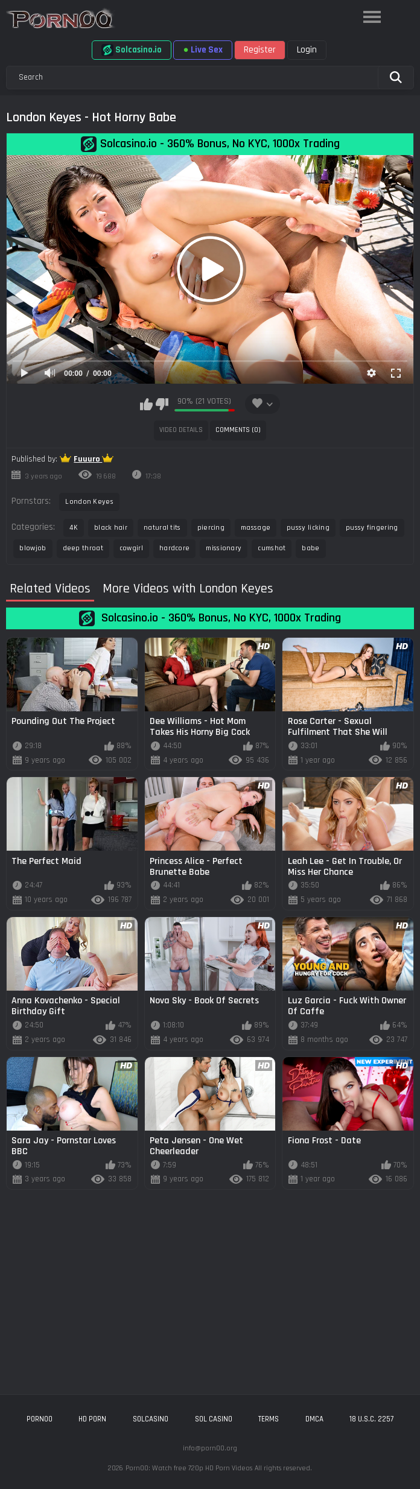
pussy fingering (372, 527)
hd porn (92, 1419)
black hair (110, 527)
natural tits (162, 527)
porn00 (39, 1419)
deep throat (83, 548)
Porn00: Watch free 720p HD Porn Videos (189, 1468)
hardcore (174, 548)
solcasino (150, 1419)
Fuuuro (88, 459)
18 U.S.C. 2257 (371, 1419)
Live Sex (202, 50)
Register (260, 50)
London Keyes (89, 501)
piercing (210, 527)
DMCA (314, 1419)
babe (310, 548)
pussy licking (308, 527)
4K (73, 527)
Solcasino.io (131, 50)
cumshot (271, 548)
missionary (223, 548)
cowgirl (131, 548)
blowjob (32, 548)
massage (255, 527)
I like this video (146, 404)
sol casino (213, 1419)
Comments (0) (238, 429)
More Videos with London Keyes (188, 589)
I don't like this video (162, 404)
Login (307, 50)
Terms (268, 1419)
